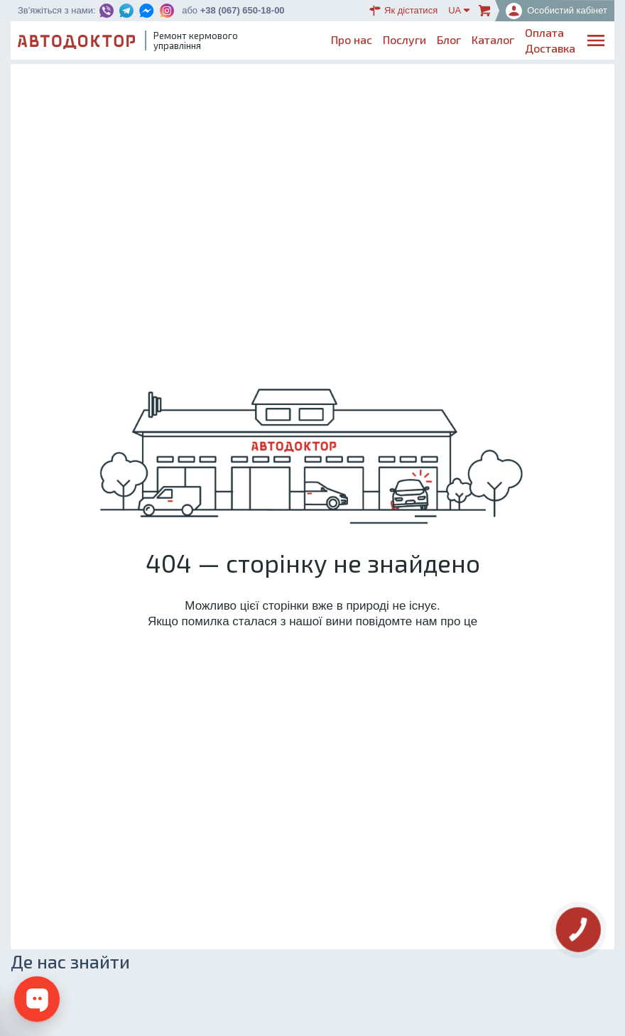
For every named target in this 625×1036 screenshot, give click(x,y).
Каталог (493, 39)
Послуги (404, 39)
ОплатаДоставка (550, 40)
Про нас (351, 39)
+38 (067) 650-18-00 (242, 10)
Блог (449, 39)
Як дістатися (403, 10)
